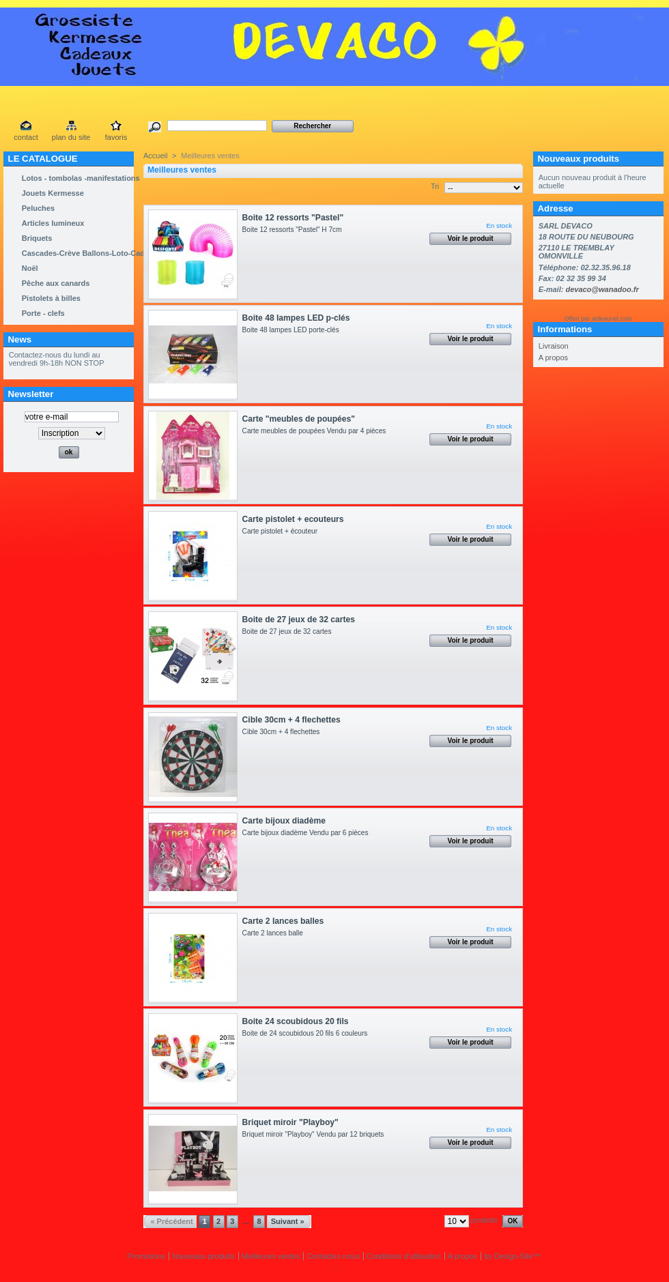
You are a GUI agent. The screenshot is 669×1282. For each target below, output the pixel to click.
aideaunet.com (612, 318)
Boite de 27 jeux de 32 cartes (298, 619)
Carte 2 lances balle (274, 933)
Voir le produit (471, 238)
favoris (116, 137)
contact (26, 137)
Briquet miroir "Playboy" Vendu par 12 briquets (315, 1134)
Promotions (146, 1256)
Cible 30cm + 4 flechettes (291, 720)
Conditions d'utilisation (404, 1256)
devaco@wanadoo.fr (601, 289)
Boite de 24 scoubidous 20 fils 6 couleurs (306, 1033)
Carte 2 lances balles (283, 921)
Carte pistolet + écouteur (282, 531)
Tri (435, 186)
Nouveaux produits (578, 159)
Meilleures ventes (271, 1256)
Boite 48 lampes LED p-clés (296, 318)
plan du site (71, 137)
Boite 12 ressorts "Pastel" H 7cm (294, 229)
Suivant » (287, 1221)
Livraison (554, 346)
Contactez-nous (333, 1256)
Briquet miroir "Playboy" (290, 1122)
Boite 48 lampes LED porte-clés (294, 330)
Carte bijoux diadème (284, 821)
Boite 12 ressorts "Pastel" (293, 217)
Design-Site (513, 1256)
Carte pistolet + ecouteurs (293, 519)
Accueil (155, 155)
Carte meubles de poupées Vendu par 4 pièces (316, 431)
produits (484, 1220)
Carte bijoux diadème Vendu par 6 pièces (307, 832)
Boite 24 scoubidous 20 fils (295, 1021)
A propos (553, 357)
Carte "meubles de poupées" (298, 419)
